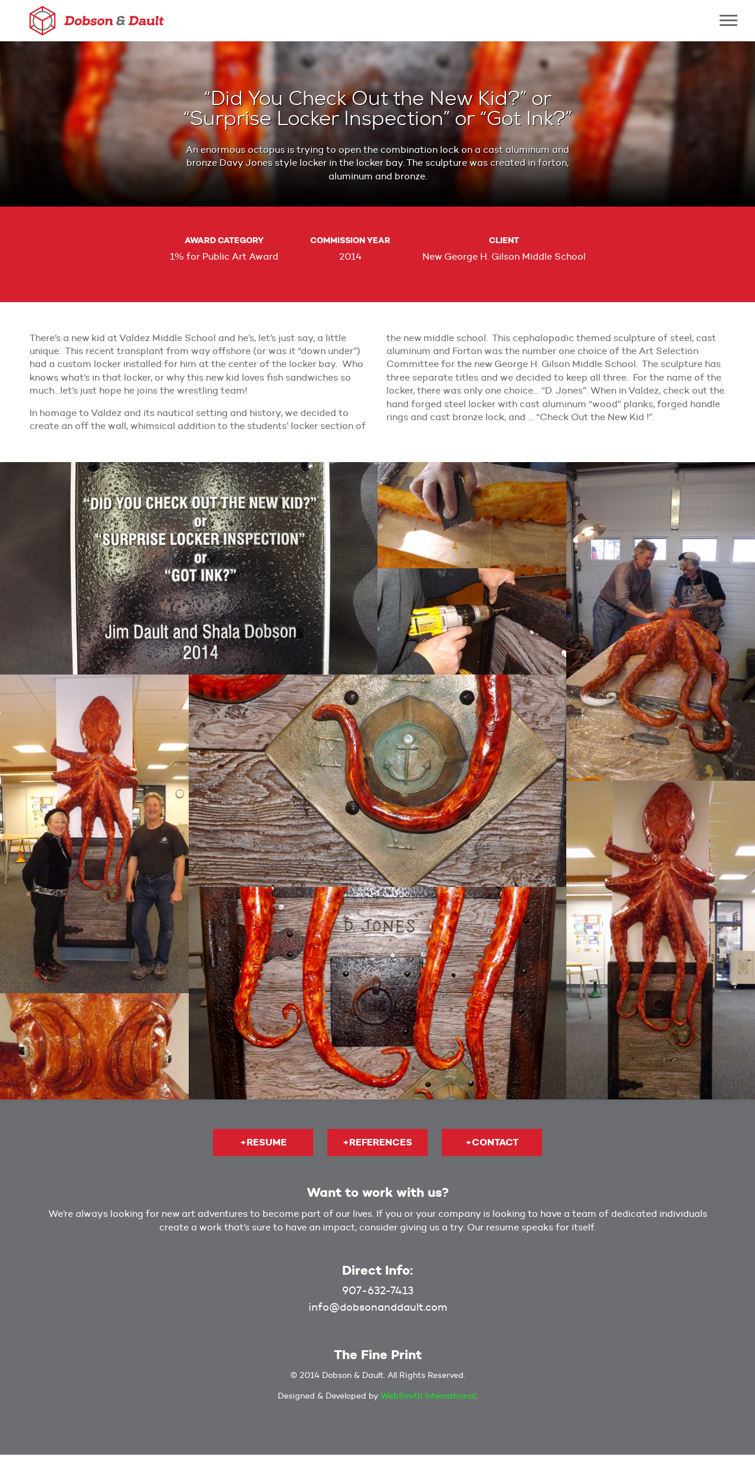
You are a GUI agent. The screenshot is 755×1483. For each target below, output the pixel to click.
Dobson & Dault (96, 20)
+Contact (491, 1142)
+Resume (263, 1142)
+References (377, 1142)
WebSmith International (427, 1395)
